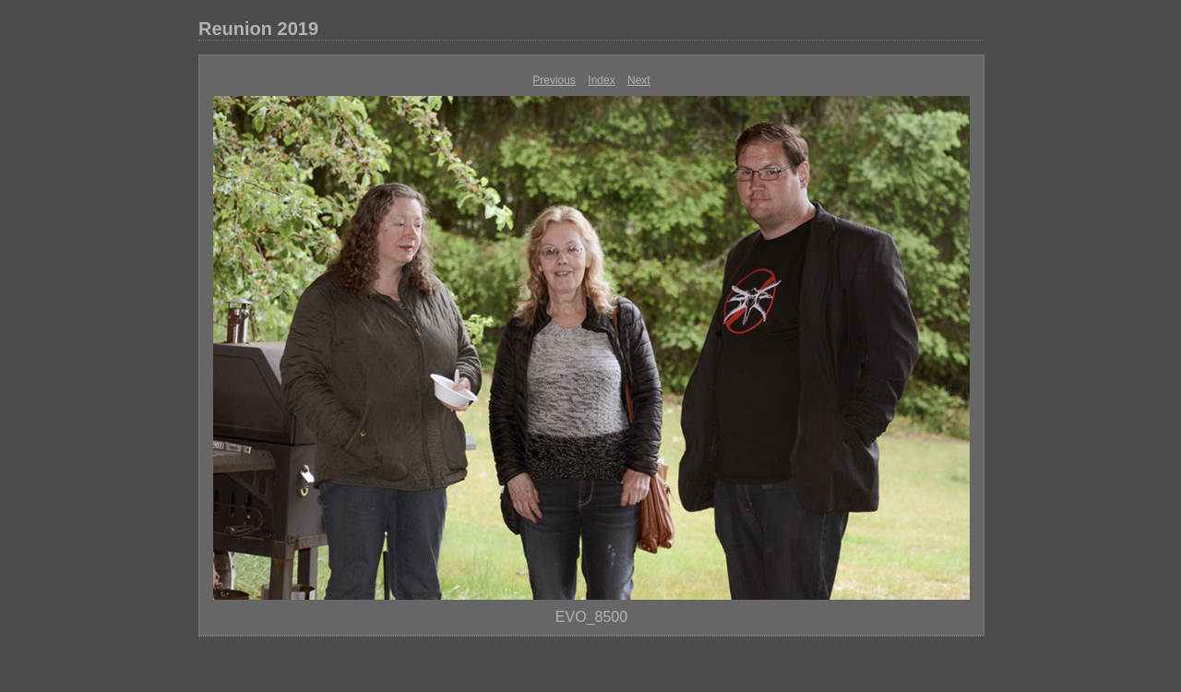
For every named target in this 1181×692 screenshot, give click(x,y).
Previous (554, 80)
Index (601, 80)
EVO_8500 (591, 617)
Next (638, 80)
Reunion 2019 (258, 28)
